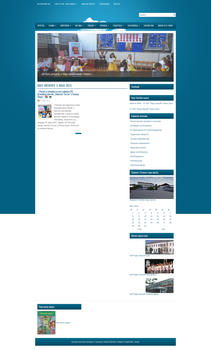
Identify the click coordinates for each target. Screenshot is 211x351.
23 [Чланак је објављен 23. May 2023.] (139, 222)
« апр (139, 229)
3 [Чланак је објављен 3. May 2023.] (145, 213)
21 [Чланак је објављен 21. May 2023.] (170, 219)
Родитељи (119, 24)
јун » (164, 229)
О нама (53, 24)
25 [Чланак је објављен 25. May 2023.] (151, 222)
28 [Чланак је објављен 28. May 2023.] (170, 222)
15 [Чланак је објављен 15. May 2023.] (133, 219)
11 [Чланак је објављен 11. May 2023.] (151, 216)
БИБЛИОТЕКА (149, 25)
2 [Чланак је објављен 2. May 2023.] (138, 213)
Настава (80, 24)
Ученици (105, 24)
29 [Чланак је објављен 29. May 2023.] (133, 226)
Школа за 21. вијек (165, 25)
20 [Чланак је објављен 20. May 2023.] (164, 219)
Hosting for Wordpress (122, 348)
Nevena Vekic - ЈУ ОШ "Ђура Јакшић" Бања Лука (151, 103)
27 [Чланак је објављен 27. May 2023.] (164, 222)
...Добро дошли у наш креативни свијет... (66, 74)
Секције (93, 24)
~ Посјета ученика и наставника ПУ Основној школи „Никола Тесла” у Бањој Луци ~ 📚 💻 (58, 94)
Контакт (117, 4)
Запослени (66, 24)
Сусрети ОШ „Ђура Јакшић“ (67, 3)
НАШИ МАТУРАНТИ (88, 4)
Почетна (41, 25)
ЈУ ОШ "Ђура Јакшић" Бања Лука (144, 109)
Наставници (135, 24)
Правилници (104, 4)
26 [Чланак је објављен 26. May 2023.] (158, 222)
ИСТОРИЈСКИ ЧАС (43, 4)
